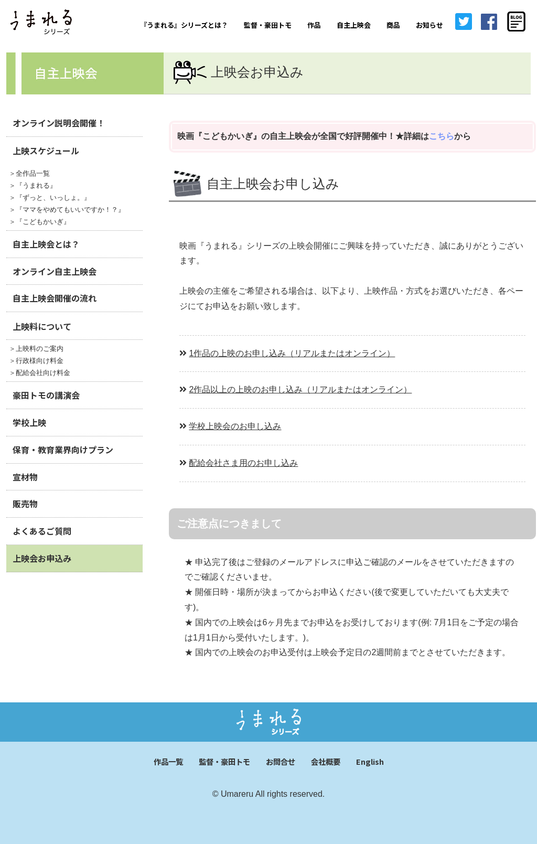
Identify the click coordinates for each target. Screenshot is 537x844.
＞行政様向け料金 (36, 361)
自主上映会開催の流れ (54, 298)
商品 (393, 25)
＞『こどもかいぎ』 (39, 222)
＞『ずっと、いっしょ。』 (50, 197)
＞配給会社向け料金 (39, 373)
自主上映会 (354, 25)
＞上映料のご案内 (36, 348)
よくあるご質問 (42, 531)
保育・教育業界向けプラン (63, 449)
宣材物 (25, 477)
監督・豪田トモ (268, 25)
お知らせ (429, 25)
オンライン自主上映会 (54, 271)
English (370, 761)
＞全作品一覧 (29, 173)
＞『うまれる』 (33, 185)
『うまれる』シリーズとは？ (184, 25)
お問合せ (280, 761)
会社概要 (325, 761)
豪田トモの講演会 (46, 395)
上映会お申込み (42, 558)
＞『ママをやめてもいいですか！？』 (67, 209)
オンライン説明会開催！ (59, 122)
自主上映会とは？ (46, 244)
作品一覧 (168, 761)
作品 (314, 25)
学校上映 (29, 422)
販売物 (25, 503)
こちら (441, 136)
